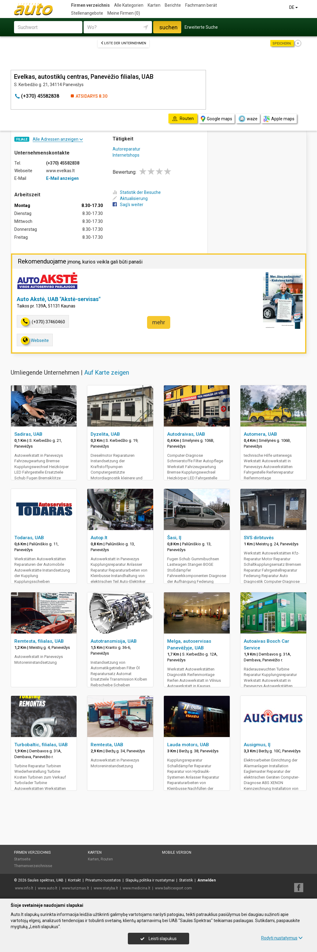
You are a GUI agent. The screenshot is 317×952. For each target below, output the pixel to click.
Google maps (216, 119)
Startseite (22, 859)
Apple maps (278, 119)
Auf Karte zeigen (106, 372)
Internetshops (126, 155)
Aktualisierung (130, 198)
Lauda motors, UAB (188, 744)
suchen (168, 27)
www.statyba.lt (106, 888)
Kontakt (74, 880)
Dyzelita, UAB (105, 434)
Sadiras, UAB (28, 434)
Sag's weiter (128, 204)
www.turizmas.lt (75, 888)
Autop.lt (99, 537)
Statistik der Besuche (137, 192)
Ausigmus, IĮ (257, 744)
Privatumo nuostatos (103, 880)
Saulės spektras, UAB (45, 880)
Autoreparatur (126, 149)
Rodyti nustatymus (282, 938)
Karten (154, 5)
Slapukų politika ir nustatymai (150, 880)
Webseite (35, 340)
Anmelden (206, 880)
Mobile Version (176, 852)
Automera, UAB (260, 434)
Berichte (173, 5)
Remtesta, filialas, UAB (39, 641)
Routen (107, 859)
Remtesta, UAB (107, 744)
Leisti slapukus (158, 938)
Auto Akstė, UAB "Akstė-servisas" (58, 299)
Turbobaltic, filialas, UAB (41, 744)
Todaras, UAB (29, 537)
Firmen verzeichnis (90, 5)
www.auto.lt (47, 888)
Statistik (186, 880)
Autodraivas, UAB (186, 434)
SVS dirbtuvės (259, 537)
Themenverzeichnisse (33, 866)
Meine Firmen (123, 13)
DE (294, 7)
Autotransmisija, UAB (114, 641)
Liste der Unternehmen (123, 43)
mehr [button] (158, 322)
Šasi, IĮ (174, 537)
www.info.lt (24, 888)
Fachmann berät (201, 5)
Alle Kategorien (128, 5)
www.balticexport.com (173, 888)
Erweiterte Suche (201, 27)
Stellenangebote (87, 13)
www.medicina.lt (136, 888)
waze (248, 119)
